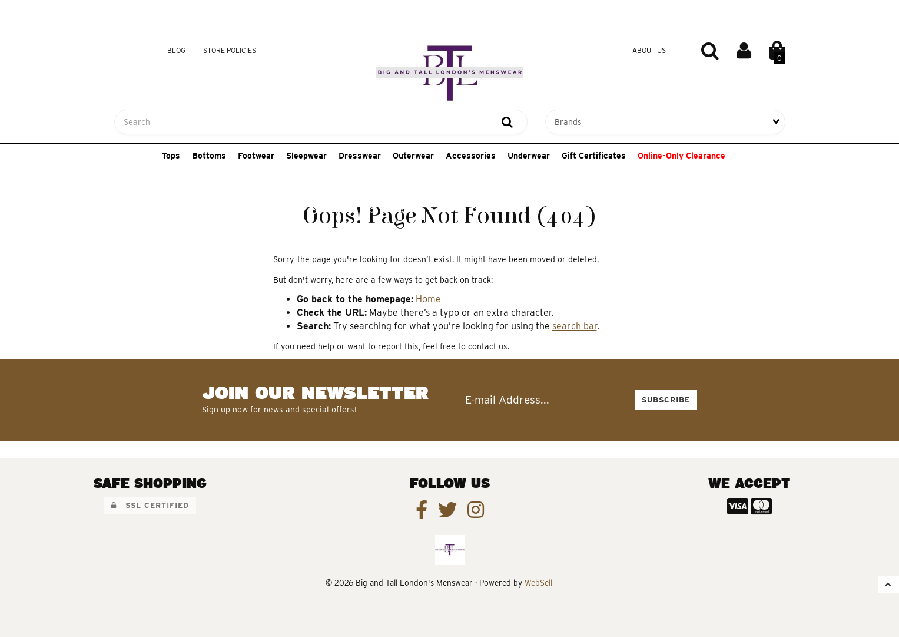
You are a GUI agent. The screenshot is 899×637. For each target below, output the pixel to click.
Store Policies (229, 50)
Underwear (528, 155)
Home (428, 299)
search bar (574, 326)
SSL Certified (150, 505)
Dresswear (360, 155)
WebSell (538, 583)
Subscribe (666, 399)
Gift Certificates (594, 155)
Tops (171, 155)
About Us (649, 50)
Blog (176, 50)
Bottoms (209, 155)
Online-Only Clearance (681, 155)
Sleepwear (306, 155)
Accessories (471, 155)
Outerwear (413, 155)
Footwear (256, 155)
